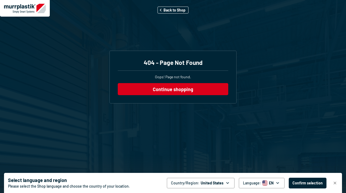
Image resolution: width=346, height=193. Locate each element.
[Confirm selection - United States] (307, 183)
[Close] (335, 183)
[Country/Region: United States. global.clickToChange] (201, 183)
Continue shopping (173, 89)
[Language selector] (262, 183)
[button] (173, 10)
